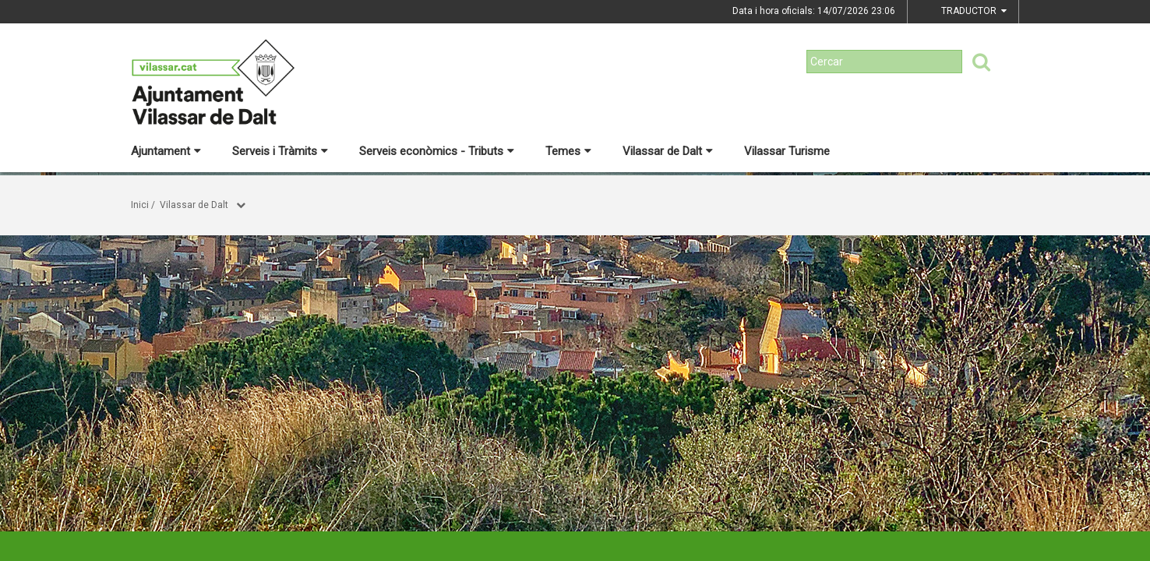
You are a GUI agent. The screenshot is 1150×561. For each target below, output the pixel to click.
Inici (140, 204)
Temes (568, 151)
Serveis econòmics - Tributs (436, 151)
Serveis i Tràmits (280, 151)
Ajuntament (166, 151)
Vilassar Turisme (787, 151)
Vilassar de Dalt (668, 151)
